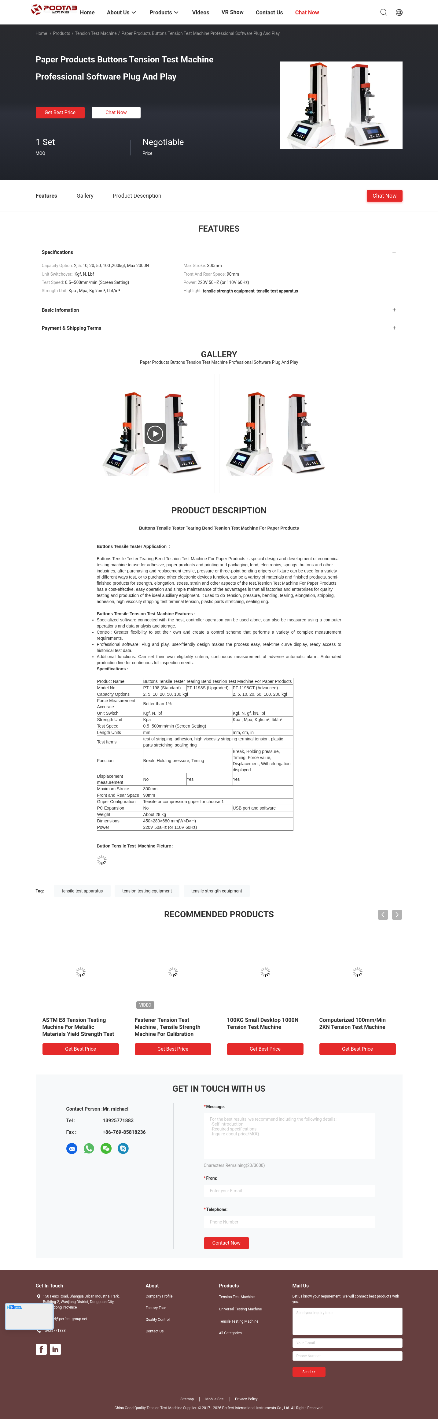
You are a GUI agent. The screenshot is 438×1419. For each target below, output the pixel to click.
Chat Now (116, 112)
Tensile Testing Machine (239, 1321)
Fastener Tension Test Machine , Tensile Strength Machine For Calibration (168, 1027)
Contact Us (155, 1331)
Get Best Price (60, 112)
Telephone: (217, 1209)
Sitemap (187, 1399)
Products (61, 33)
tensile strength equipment (216, 890)
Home (41, 33)
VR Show (233, 12)
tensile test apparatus (82, 890)
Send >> (309, 1372)
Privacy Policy (246, 1399)
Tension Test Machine (95, 33)
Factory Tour (156, 1308)
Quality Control (158, 1319)
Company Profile (159, 1296)
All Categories (230, 1333)
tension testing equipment (147, 890)
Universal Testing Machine (240, 1309)
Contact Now (226, 1243)
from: (211, 1178)
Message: (215, 1106)
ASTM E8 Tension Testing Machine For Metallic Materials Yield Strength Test (78, 1027)
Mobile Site (214, 1399)
